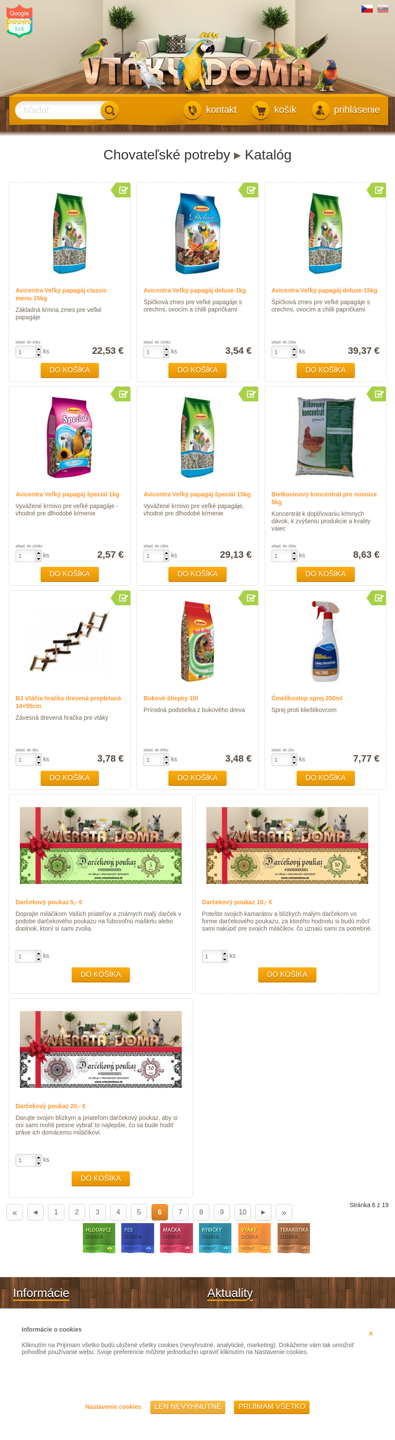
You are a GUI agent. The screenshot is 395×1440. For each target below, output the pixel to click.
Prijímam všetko (271, 1406)
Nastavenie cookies (113, 1406)
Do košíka (70, 370)
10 (242, 1212)
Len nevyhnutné (188, 1406)
